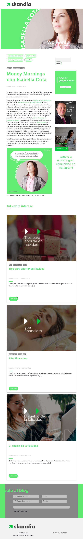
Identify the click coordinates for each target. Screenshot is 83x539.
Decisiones (9, 68)
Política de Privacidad (60, 531)
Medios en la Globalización (42, 100)
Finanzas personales (15, 56)
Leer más (13, 299)
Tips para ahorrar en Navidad (26, 268)
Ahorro (10, 264)
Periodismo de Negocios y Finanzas (30, 102)
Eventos (28, 60)
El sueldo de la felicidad (23, 445)
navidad (25, 264)
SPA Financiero (18, 358)
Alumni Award (41, 122)
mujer (23, 68)
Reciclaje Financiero (15, 60)
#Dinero (11, 354)
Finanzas (20, 354)
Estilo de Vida (31, 56)
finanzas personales (17, 264)
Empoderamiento (16, 68)
